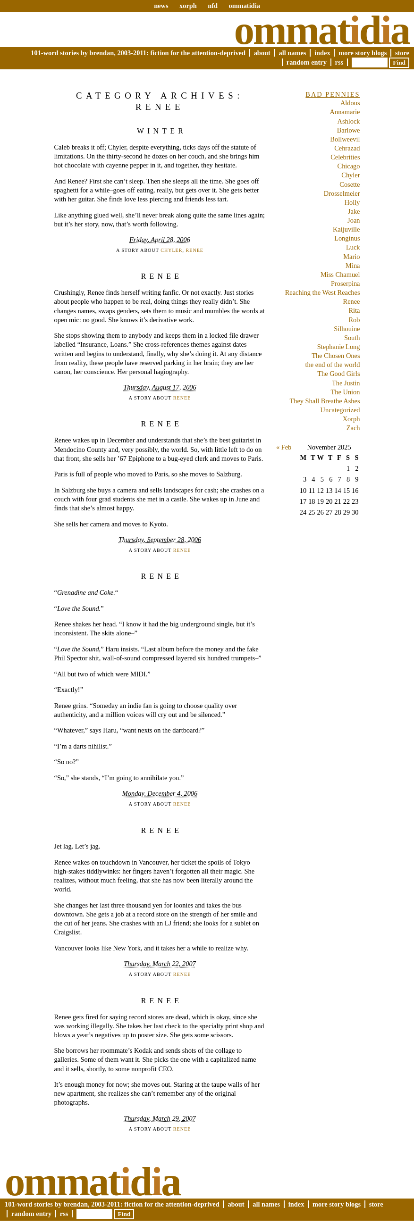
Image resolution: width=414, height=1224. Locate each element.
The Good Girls (338, 373)
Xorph (351, 419)
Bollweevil (345, 139)
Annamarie (345, 112)
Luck (353, 247)
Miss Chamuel (340, 274)
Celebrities (345, 157)
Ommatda (321, 30)
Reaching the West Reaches (322, 292)
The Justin (346, 383)
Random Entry (307, 62)
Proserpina (345, 283)
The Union (345, 392)
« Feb (283, 447)
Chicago (349, 166)
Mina (353, 265)
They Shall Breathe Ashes (324, 401)
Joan (353, 220)
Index (322, 53)
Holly (352, 202)
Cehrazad (347, 148)
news (161, 5)
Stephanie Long (338, 346)
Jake (354, 211)
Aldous (350, 103)
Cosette (349, 184)
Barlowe (348, 130)
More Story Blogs (362, 53)
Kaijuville (346, 229)
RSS (339, 62)
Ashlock (349, 121)
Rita (354, 310)
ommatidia (244, 5)
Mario (351, 256)
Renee (194, 250)
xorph (188, 5)
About (262, 53)
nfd (213, 5)
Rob (354, 320)
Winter (161, 131)
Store (402, 53)
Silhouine (347, 329)
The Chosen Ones (336, 355)
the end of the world (332, 364)
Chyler (171, 250)
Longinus (347, 238)
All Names (292, 53)
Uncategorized (340, 410)
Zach (353, 428)
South (352, 337)
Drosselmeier (342, 193)
